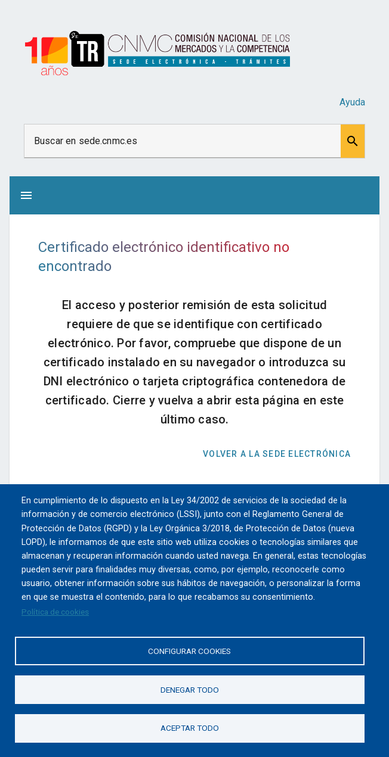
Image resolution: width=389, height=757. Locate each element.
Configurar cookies (189, 650)
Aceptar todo (189, 728)
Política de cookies (55, 611)
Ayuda (352, 102)
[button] (353, 141)
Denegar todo (189, 689)
